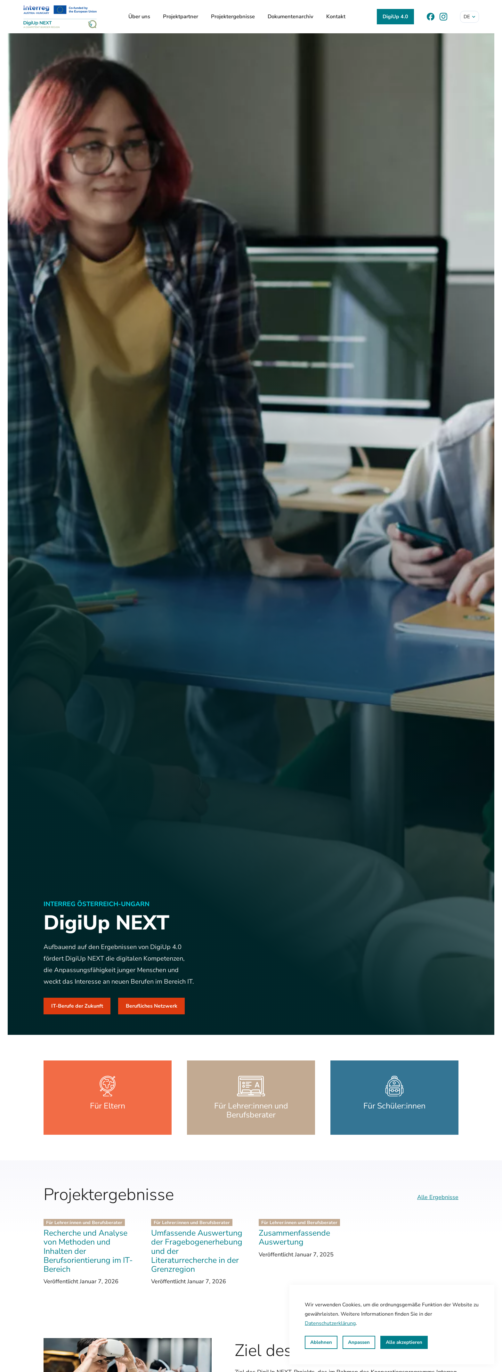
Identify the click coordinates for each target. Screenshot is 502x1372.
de (470, 16)
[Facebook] (430, 16)
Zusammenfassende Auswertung (294, 1237)
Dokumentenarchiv (290, 16)
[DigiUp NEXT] (60, 16)
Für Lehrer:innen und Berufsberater (84, 1222)
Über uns (139, 16)
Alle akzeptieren (404, 1342)
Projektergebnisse (233, 16)
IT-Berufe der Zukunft (77, 1006)
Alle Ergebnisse (437, 1197)
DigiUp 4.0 (395, 16)
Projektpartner (180, 16)
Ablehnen (321, 1342)
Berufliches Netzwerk (151, 1006)
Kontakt (335, 16)
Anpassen (359, 1342)
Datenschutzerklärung (330, 1323)
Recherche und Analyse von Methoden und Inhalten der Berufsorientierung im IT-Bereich (88, 1251)
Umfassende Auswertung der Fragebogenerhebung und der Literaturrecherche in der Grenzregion (196, 1251)
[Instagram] (443, 16)
